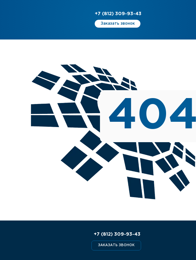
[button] (117, 24)
